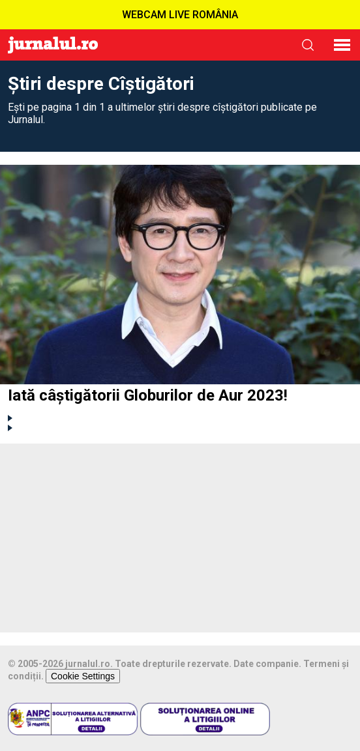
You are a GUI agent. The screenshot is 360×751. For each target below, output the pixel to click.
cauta (308, 45)
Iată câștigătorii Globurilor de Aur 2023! (148, 395)
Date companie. (267, 664)
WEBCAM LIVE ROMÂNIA (180, 14)
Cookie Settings (83, 676)
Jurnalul (53, 45)
